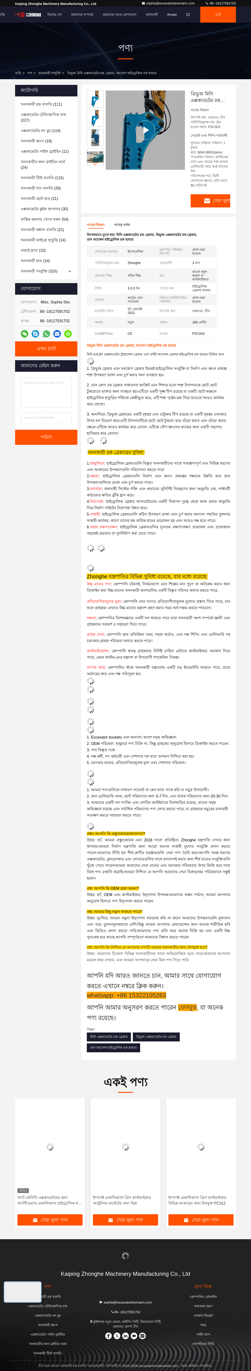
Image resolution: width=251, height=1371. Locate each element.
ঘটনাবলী (152, 15)
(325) (39, 271)
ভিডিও (33, 15)
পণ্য (17, 15)
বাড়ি (18, 73)
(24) (43, 164)
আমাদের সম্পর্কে (82, 15)
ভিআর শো (54, 15)
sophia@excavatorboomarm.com (169, 3)
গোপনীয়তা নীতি (203, 1344)
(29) (41, 188)
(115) (42, 178)
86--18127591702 (220, 3)
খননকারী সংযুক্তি (49, 73)
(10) (33, 250)
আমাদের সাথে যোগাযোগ (119, 15)
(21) (39, 199)
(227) (43, 117)
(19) (36, 141)
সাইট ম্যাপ (203, 1334)
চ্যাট (218, 15)
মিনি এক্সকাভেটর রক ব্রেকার (109, 1037)
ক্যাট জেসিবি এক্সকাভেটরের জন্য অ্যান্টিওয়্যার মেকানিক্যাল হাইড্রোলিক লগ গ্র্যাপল (49, 1201)
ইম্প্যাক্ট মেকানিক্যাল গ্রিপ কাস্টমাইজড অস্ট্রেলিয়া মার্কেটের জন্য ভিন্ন (122, 1200)
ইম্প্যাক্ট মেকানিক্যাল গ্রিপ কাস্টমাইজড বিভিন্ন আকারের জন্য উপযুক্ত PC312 (197, 1200)
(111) (41, 104)
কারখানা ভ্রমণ (203, 1306)
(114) (41, 131)
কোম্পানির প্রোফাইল (203, 1297)
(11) (45, 151)
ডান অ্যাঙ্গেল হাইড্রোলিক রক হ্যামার (113, 1047)
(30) (44, 209)
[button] (95, 163)
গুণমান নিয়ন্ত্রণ (203, 1315)
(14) (43, 240)
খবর (203, 1325)
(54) (44, 219)
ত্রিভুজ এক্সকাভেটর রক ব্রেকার (156, 1037)
